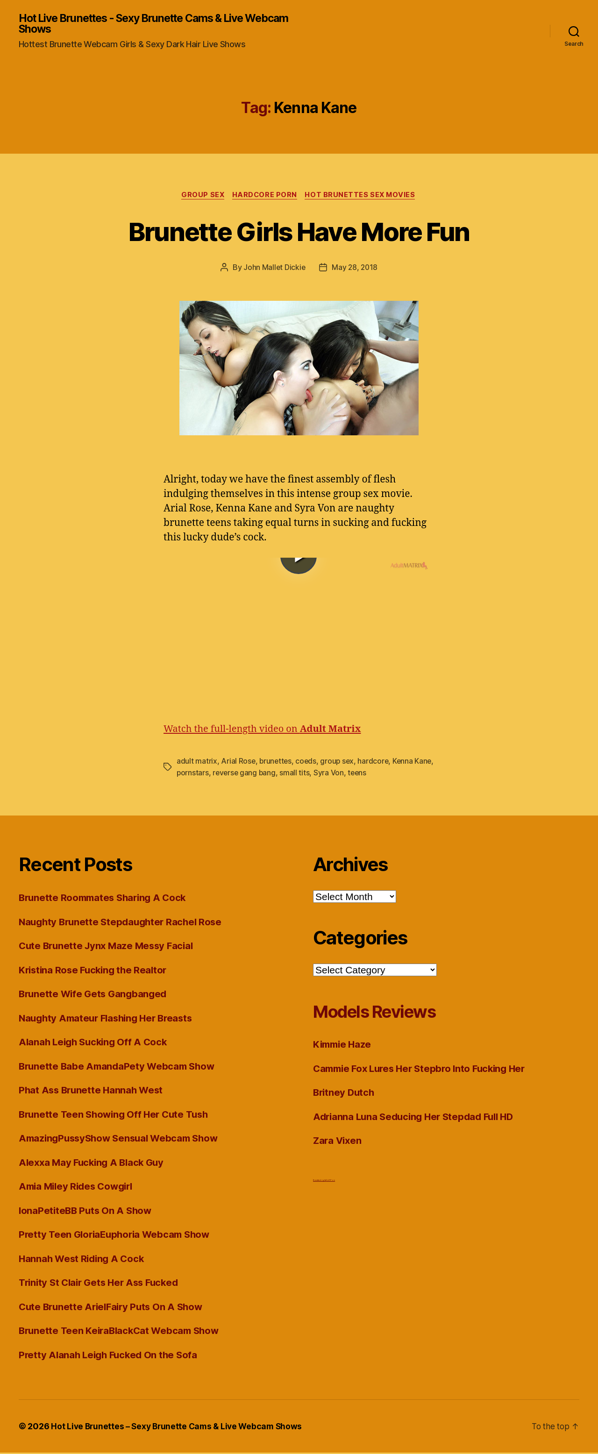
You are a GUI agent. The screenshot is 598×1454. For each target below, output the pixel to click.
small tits (318, 774)
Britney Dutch (345, 1093)
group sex (339, 762)
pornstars (214, 774)
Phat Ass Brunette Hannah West (93, 1091)
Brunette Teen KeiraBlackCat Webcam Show (122, 1332)
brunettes (276, 762)
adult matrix (197, 762)
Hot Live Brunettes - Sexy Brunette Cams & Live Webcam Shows (141, 24)
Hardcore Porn (265, 196)
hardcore (376, 762)
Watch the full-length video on (267, 730)
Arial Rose (238, 762)
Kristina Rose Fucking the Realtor (95, 971)
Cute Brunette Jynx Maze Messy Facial (109, 947)
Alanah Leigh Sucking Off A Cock (96, 1043)
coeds (308, 762)
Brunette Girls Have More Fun (299, 232)
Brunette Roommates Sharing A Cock (105, 899)
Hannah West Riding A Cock (83, 1259)
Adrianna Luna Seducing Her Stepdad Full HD (418, 1117)
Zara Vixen (338, 1142)
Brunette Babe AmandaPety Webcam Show (119, 1067)
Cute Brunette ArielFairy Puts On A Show (114, 1307)
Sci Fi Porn (330, 1181)
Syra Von (352, 774)
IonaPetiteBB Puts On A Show (87, 1211)
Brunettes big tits (319, 1181)
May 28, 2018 (355, 269)
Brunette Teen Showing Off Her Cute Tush (117, 1115)
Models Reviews (383, 1012)
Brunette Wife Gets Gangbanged (95, 995)
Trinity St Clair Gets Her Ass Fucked (102, 1284)
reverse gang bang (266, 774)
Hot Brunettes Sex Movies (362, 196)
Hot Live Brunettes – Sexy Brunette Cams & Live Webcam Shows (179, 1428)
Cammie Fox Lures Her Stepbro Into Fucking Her (424, 1069)
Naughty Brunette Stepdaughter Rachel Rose (124, 923)
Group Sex (201, 196)
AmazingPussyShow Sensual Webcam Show (123, 1139)
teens (381, 774)
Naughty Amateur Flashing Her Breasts (110, 1019)
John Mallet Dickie (273, 269)
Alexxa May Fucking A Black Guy (94, 1163)
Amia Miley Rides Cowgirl (79, 1187)
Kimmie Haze (343, 1045)
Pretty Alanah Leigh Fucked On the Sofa (111, 1356)
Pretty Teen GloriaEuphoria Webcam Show (118, 1235)
